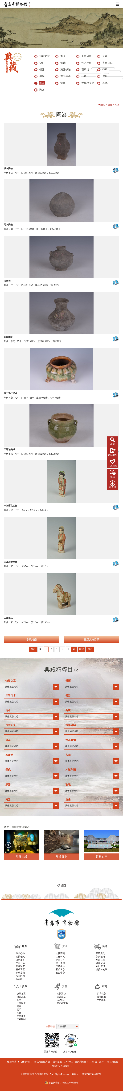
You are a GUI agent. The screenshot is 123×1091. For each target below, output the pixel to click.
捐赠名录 (60, 969)
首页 (101, 105)
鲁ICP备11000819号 (91, 1074)
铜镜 (19, 1013)
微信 (112, 476)
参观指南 (31, 639)
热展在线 (100, 960)
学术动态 (101, 993)
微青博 (112, 487)
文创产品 (20, 963)
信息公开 (60, 960)
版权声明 (25, 1062)
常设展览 (100, 953)
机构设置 (20, 969)
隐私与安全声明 (42, 1062)
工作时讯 (60, 956)
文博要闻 (60, 953)
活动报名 (61, 1000)
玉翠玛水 (21, 1003)
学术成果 (101, 1000)
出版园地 (101, 997)
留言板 (19, 979)
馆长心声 (20, 953)
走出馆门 (100, 966)
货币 (19, 1009)
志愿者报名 (62, 1003)
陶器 (117, 105)
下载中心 (60, 966)
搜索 (112, 444)
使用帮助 (11, 1062)
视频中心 (60, 973)
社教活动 (61, 993)
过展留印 (100, 963)
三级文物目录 (91, 639)
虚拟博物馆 (101, 969)
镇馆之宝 (21, 993)
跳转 (81, 649)
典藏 (110, 105)
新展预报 (100, 956)
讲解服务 (112, 455)
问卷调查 (20, 966)
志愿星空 (61, 997)
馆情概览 (20, 956)
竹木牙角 (21, 1016)
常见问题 (20, 976)
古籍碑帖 (21, 1019)
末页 (90, 649)
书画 (19, 1000)
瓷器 (19, 1006)
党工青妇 (60, 963)
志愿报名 (112, 466)
